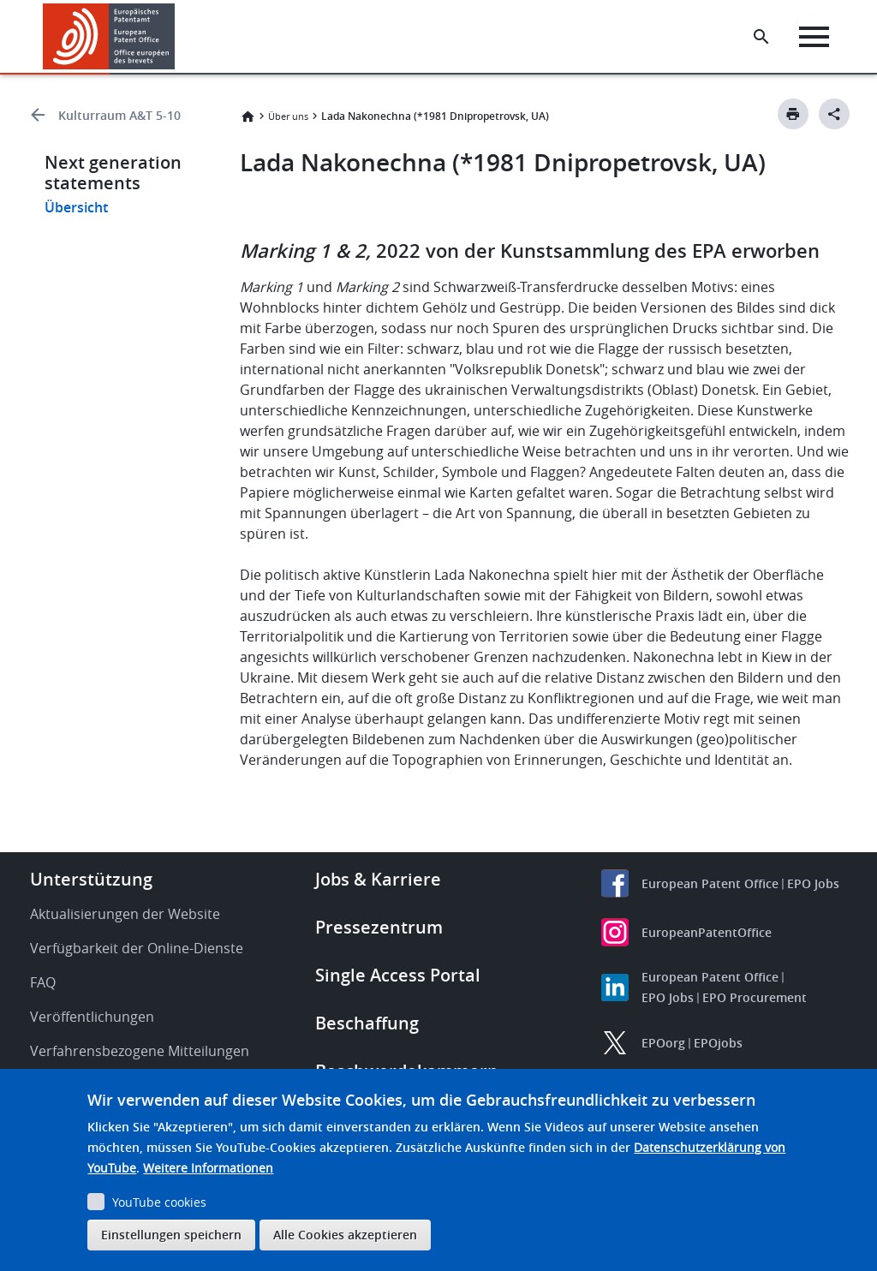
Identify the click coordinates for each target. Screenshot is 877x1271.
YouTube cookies (159, 1202)
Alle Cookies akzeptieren (345, 1234)
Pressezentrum (379, 927)
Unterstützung (91, 879)
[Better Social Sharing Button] (834, 113)
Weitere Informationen (208, 1168)
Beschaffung (367, 1023)
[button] (178, 37)
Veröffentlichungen (92, 1016)
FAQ (43, 982)
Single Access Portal (397, 975)
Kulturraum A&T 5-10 (119, 115)
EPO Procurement (754, 997)
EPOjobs (718, 1043)
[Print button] (793, 113)
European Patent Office (710, 883)
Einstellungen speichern (171, 1234)
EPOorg (663, 1043)
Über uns (288, 116)
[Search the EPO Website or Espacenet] (761, 36)
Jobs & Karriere (378, 879)
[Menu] (814, 37)
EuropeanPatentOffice (706, 932)
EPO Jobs (813, 883)
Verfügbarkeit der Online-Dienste (136, 948)
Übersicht (76, 207)
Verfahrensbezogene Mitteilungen (139, 1050)
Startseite (247, 116)
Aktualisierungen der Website (125, 913)
